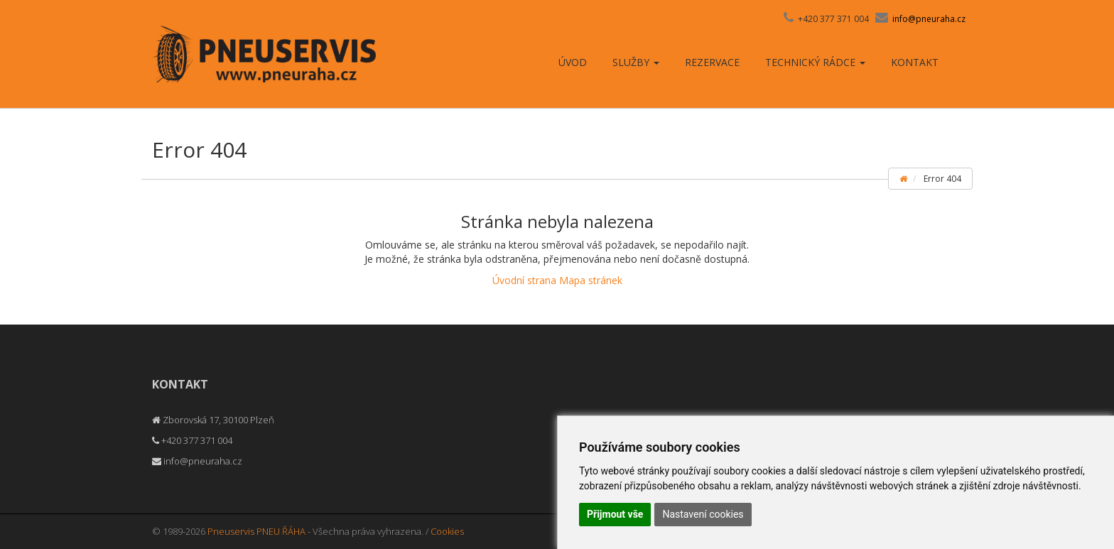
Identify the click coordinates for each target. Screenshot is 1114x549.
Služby (635, 62)
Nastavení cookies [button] (702, 514)
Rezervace (712, 62)
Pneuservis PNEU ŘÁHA (256, 531)
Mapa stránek (590, 280)
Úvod (572, 62)
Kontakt (915, 62)
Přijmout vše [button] (615, 514)
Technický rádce (815, 62)
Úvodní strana (524, 280)
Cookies (447, 531)
